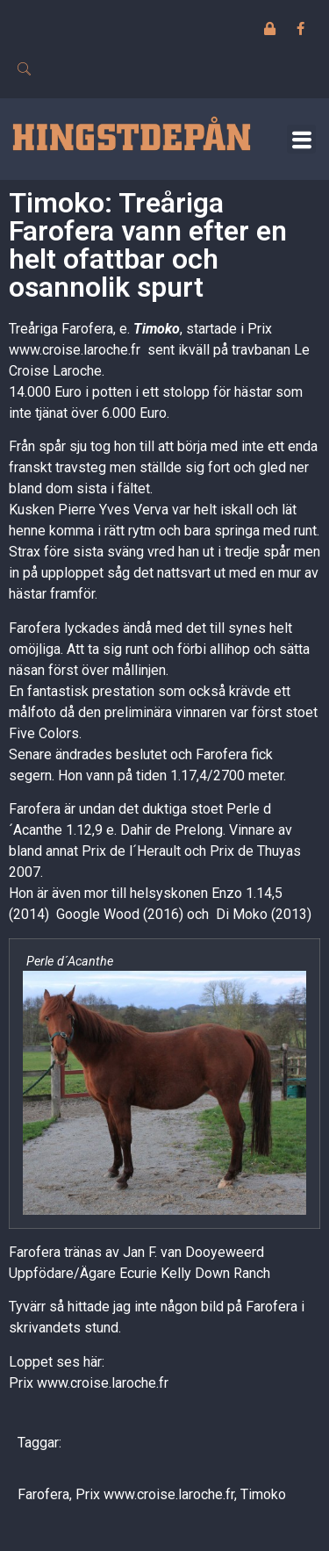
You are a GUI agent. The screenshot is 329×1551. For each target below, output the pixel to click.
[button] (301, 139)
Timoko (156, 328)
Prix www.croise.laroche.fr (88, 1383)
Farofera (43, 1494)
